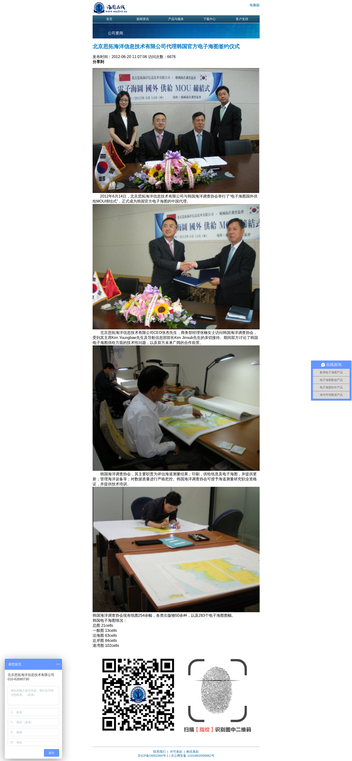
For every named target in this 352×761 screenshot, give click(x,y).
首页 (109, 19)
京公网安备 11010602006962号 (192, 755)
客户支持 (242, 19)
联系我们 (159, 751)
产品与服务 (176, 19)
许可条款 (176, 751)
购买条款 (192, 751)
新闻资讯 (143, 19)
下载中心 (209, 19)
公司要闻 (115, 33)
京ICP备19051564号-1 (153, 755)
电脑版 (255, 5)
